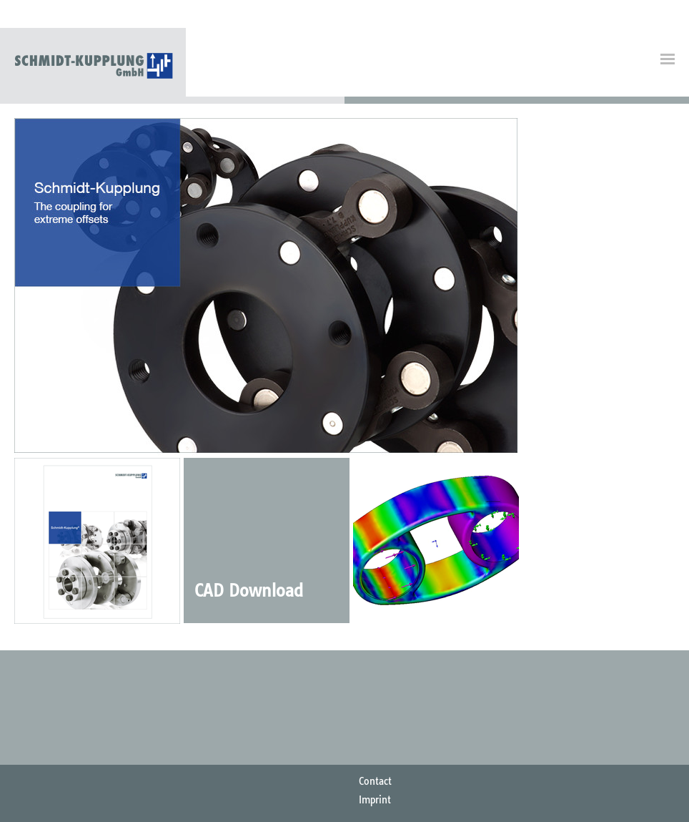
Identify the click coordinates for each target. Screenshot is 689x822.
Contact (375, 781)
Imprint (375, 800)
